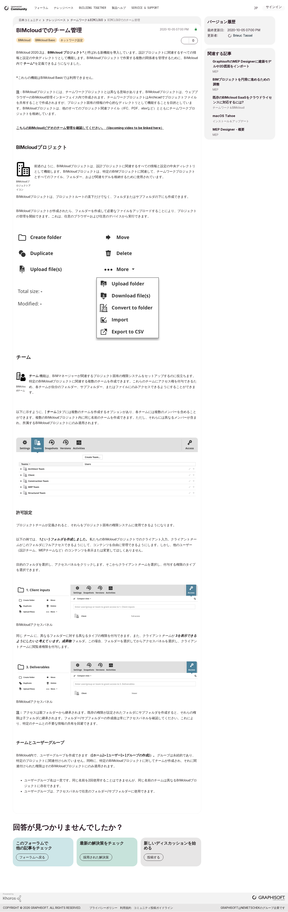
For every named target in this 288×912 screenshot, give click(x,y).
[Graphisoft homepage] (268, 898)
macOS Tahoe (224, 116)
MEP (215, 71)
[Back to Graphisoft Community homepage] (16, 7)
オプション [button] (195, 20)
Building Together (92, 8)
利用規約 (125, 907)
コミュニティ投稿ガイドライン (153, 907)
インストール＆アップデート (231, 121)
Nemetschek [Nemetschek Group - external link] (250, 907)
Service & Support (145, 8)
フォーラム (41, 8)
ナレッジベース (63, 8)
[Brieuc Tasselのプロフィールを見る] (242, 35)
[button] (185, 40)
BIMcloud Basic (45, 40)
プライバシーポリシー (103, 907)
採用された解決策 (96, 857)
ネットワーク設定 (71, 40)
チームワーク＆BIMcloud (228, 107)
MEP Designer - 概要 (228, 129)
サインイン (274, 7)
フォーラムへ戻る (32, 857)
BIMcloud (24, 40)
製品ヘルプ (119, 8)
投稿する (153, 857)
